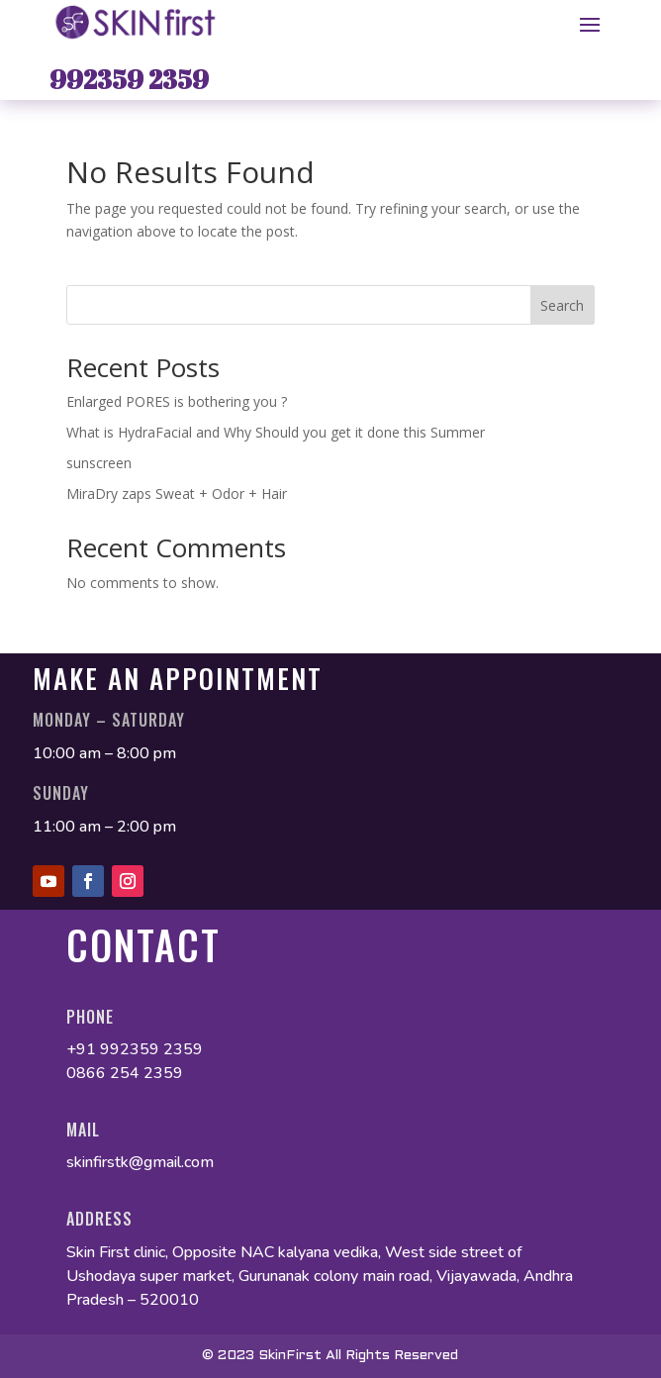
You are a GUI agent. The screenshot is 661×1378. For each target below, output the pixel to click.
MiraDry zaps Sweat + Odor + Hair (176, 493)
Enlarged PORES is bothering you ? (176, 401)
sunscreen (101, 462)
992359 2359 (129, 79)
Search (562, 305)
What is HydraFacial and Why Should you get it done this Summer (275, 432)
